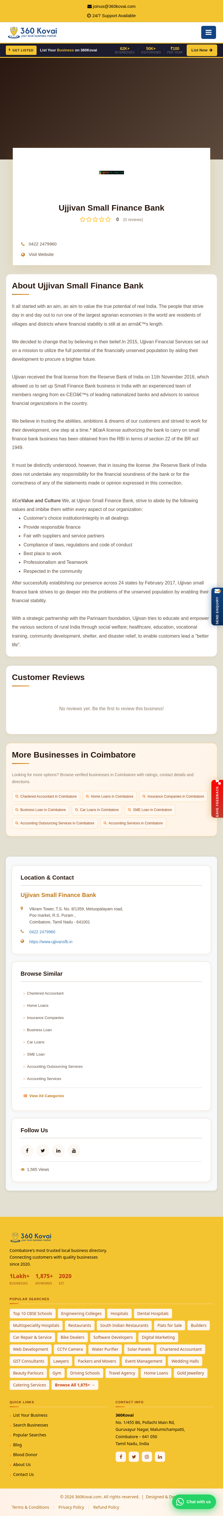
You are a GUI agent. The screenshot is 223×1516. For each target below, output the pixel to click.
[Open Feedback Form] (217, 799)
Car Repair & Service (32, 1337)
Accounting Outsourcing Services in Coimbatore (54, 823)
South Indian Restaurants (124, 1325)
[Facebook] (121, 1457)
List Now (202, 50)
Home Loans (36, 1005)
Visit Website (41, 254)
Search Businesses (30, 1425)
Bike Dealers (72, 1337)
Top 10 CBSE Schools (32, 1313)
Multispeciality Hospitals (36, 1325)
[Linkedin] (160, 1457)
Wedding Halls (185, 1361)
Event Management (143, 1361)
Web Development (30, 1349)
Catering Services (29, 1385)
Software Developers (113, 1337)
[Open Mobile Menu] (208, 32)
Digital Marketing (158, 1337)
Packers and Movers (97, 1361)
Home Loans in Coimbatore (109, 796)
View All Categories (44, 1096)
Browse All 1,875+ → (75, 1385)
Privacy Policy (71, 1507)
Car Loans (34, 1042)
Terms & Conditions (30, 1507)
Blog (17, 1444)
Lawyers (61, 1361)
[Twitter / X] (134, 1457)
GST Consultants (28, 1361)
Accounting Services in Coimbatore (133, 823)
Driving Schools (85, 1373)
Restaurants (79, 1325)
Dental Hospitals (153, 1313)
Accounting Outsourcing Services (53, 1066)
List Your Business (30, 1415)
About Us (21, 1464)
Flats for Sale (169, 1325)
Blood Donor (25, 1454)
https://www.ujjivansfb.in (51, 941)
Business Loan (38, 1030)
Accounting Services (42, 1079)
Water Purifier (105, 1349)
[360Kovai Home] (33, 31)
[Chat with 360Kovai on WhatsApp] (194, 1502)
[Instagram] (147, 1457)
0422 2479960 (43, 243)
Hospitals (119, 1313)
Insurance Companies (44, 1018)
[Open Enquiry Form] (217, 606)
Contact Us (23, 1474)
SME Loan (34, 1054)
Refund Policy (106, 1507)
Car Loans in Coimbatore (97, 810)
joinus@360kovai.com (114, 6)
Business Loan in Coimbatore (40, 810)
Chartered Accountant (44, 993)
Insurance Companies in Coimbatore (173, 796)
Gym (57, 1373)
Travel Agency (122, 1373)
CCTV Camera (70, 1349)
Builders (198, 1325)
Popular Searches (29, 1435)
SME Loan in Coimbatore (150, 810)
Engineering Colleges (81, 1313)
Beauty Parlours (28, 1373)
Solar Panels (139, 1349)
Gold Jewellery (190, 1373)
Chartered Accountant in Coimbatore (46, 796)
